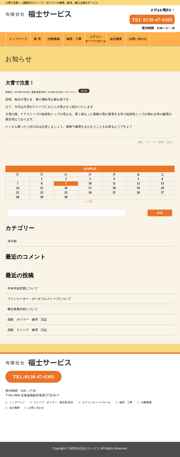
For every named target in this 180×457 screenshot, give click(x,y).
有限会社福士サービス (84, 448)
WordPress (67, 452)
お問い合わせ (36, 407)
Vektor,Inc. (114, 452)
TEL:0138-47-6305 (33, 376)
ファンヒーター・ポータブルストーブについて (39, 298)
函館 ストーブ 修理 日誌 (156, 142)
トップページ (17, 402)
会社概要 (14, 407)
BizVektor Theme (90, 452)
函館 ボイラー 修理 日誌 (27, 319)
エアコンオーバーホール (96, 402)
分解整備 (146, 402)
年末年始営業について (23, 288)
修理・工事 (125, 402)
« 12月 (88, 201)
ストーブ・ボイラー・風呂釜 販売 (53, 402)
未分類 (84, 91)
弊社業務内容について (23, 309)
